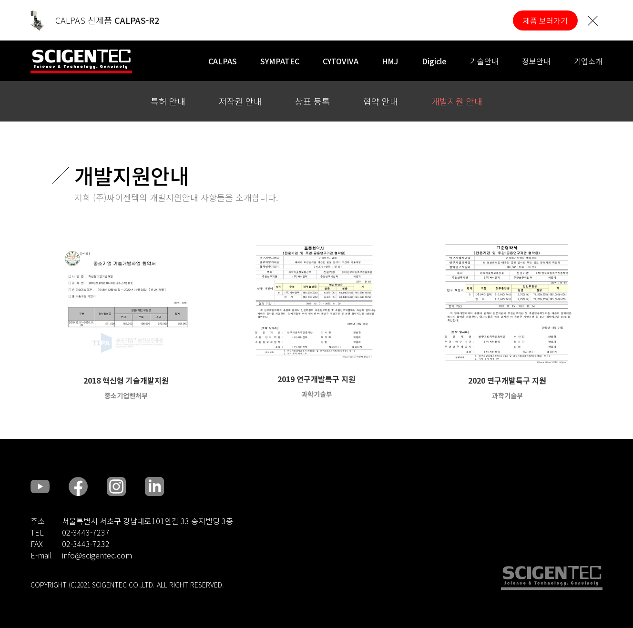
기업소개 (588, 61)
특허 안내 (168, 101)
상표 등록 (312, 101)
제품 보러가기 (545, 20)
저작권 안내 (240, 101)
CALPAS (222, 61)
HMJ (390, 61)
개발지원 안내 (456, 101)
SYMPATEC (279, 61)
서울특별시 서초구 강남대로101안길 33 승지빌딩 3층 (147, 521)
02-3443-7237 (86, 532)
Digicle (434, 61)
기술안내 (484, 61)
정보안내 (536, 61)
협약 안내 (380, 101)
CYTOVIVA (340, 61)
